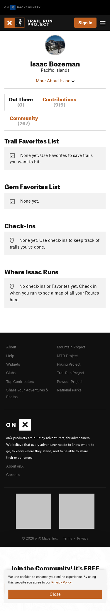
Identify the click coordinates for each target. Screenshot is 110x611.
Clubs (11, 372)
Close (55, 594)
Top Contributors (20, 381)
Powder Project (69, 381)
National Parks (69, 390)
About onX (15, 466)
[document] (55, 586)
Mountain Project (71, 347)
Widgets (13, 364)
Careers (13, 474)
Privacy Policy (61, 582)
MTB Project (67, 355)
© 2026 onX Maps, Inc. (40, 538)
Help (10, 355)
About (11, 347)
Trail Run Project (70, 372)
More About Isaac (55, 80)
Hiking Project (68, 364)
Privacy (82, 538)
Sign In (85, 22)
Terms (67, 538)
